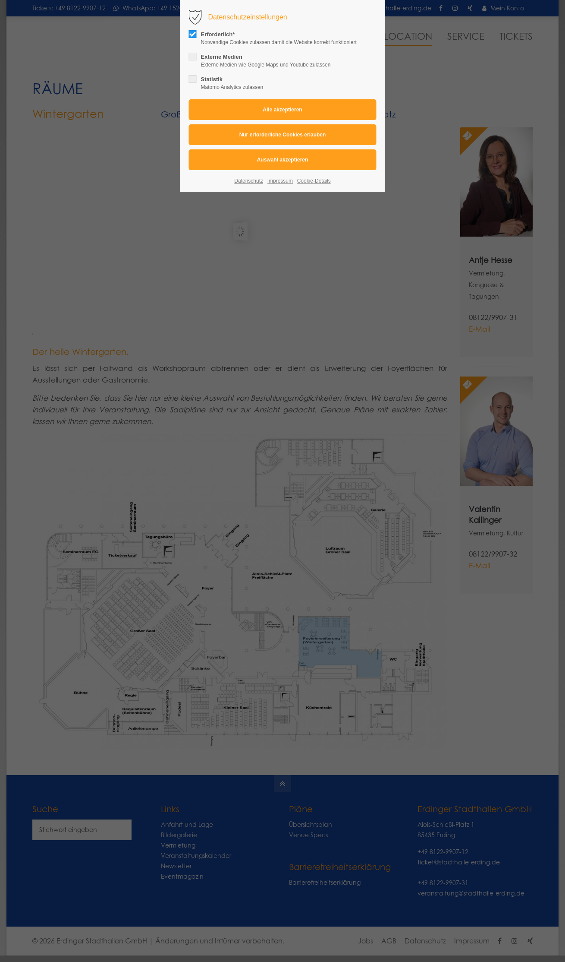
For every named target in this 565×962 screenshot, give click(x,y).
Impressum (280, 181)
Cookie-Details (314, 181)
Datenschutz (248, 181)
